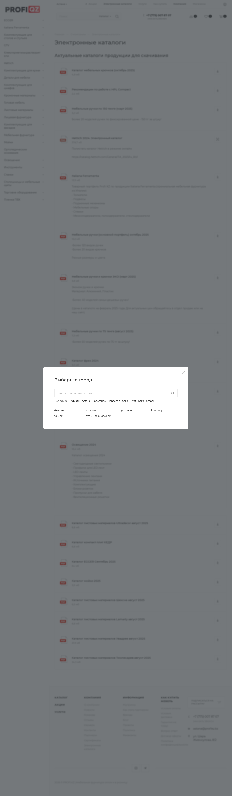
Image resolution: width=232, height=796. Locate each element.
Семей (126, 400)
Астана (86, 400)
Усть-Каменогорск (143, 400)
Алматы (75, 400)
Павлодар (114, 400)
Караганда (99, 400)
